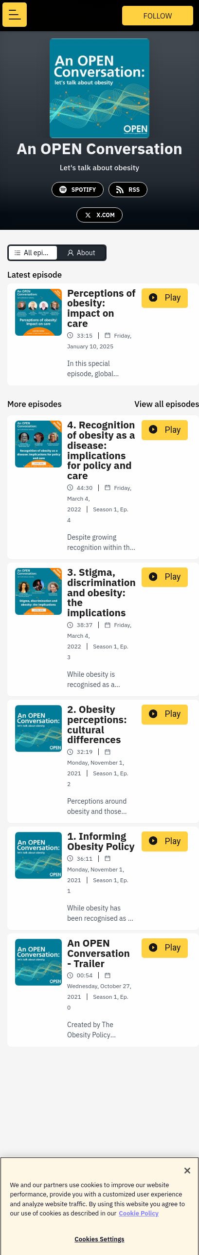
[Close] (187, 1174)
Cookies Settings (99, 1242)
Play (165, 298)
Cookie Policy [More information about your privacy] (139, 1217)
